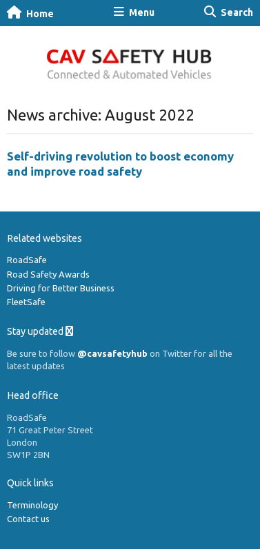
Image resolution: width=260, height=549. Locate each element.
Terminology (32, 505)
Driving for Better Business (60, 288)
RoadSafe (27, 260)
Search (228, 12)
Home (30, 12)
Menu (134, 12)
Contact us (28, 519)
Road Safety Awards (48, 274)
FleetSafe (26, 302)
